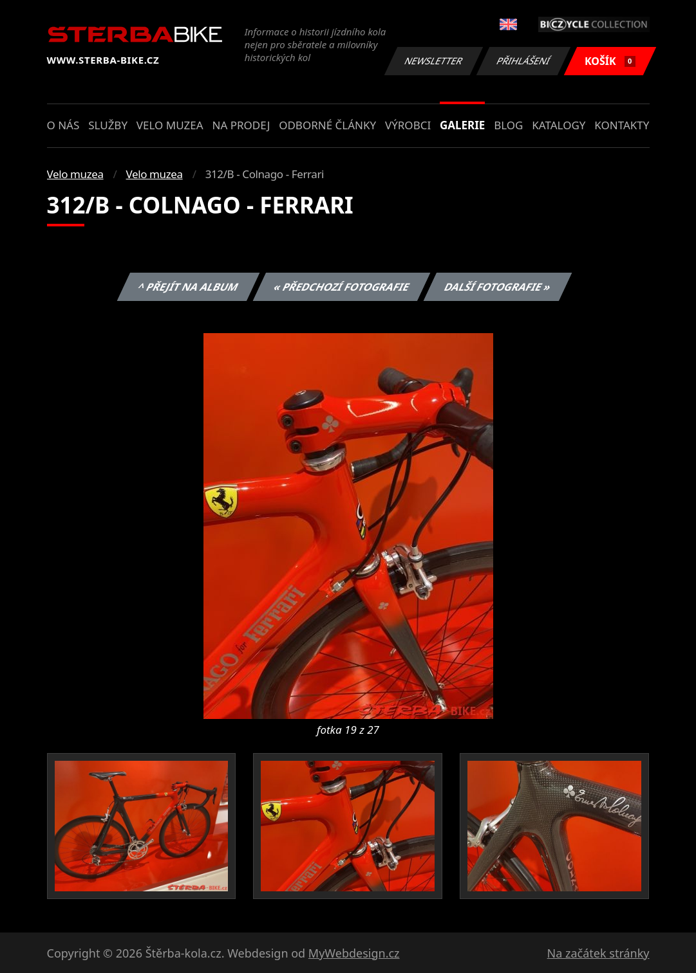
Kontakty (621, 125)
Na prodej (241, 125)
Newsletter (434, 61)
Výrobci (408, 125)
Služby (107, 125)
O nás (63, 125)
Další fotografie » (498, 287)
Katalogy (558, 125)
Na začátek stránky (598, 953)
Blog (508, 125)
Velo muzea (169, 125)
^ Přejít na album (188, 287)
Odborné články (327, 125)
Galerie (462, 125)
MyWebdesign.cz (354, 953)
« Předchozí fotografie (342, 287)
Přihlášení (523, 61)
